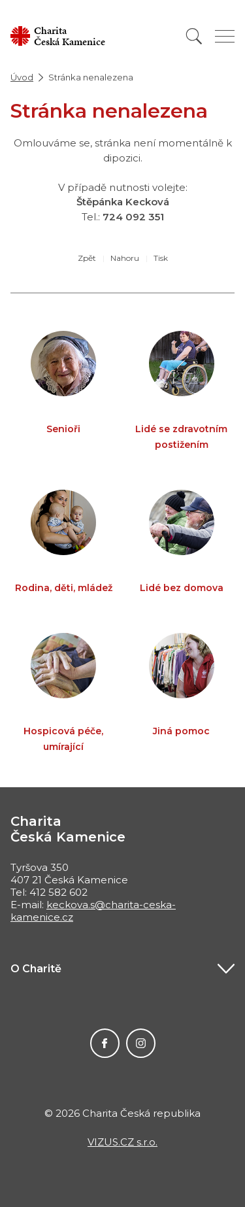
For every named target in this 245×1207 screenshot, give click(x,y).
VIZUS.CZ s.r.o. (122, 1142)
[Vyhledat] (194, 36)
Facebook (105, 1043)
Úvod (21, 77)
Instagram (140, 1043)
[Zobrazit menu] (225, 36)
